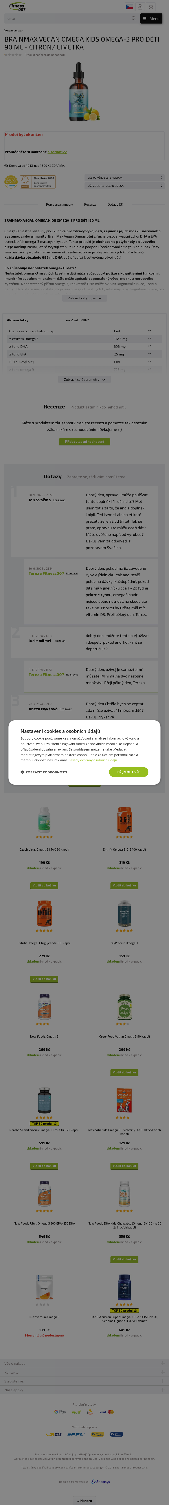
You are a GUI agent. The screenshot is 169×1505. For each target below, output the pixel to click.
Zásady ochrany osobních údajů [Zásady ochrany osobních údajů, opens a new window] (92, 760)
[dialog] (84, 752)
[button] (43, 772)
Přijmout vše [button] (128, 772)
